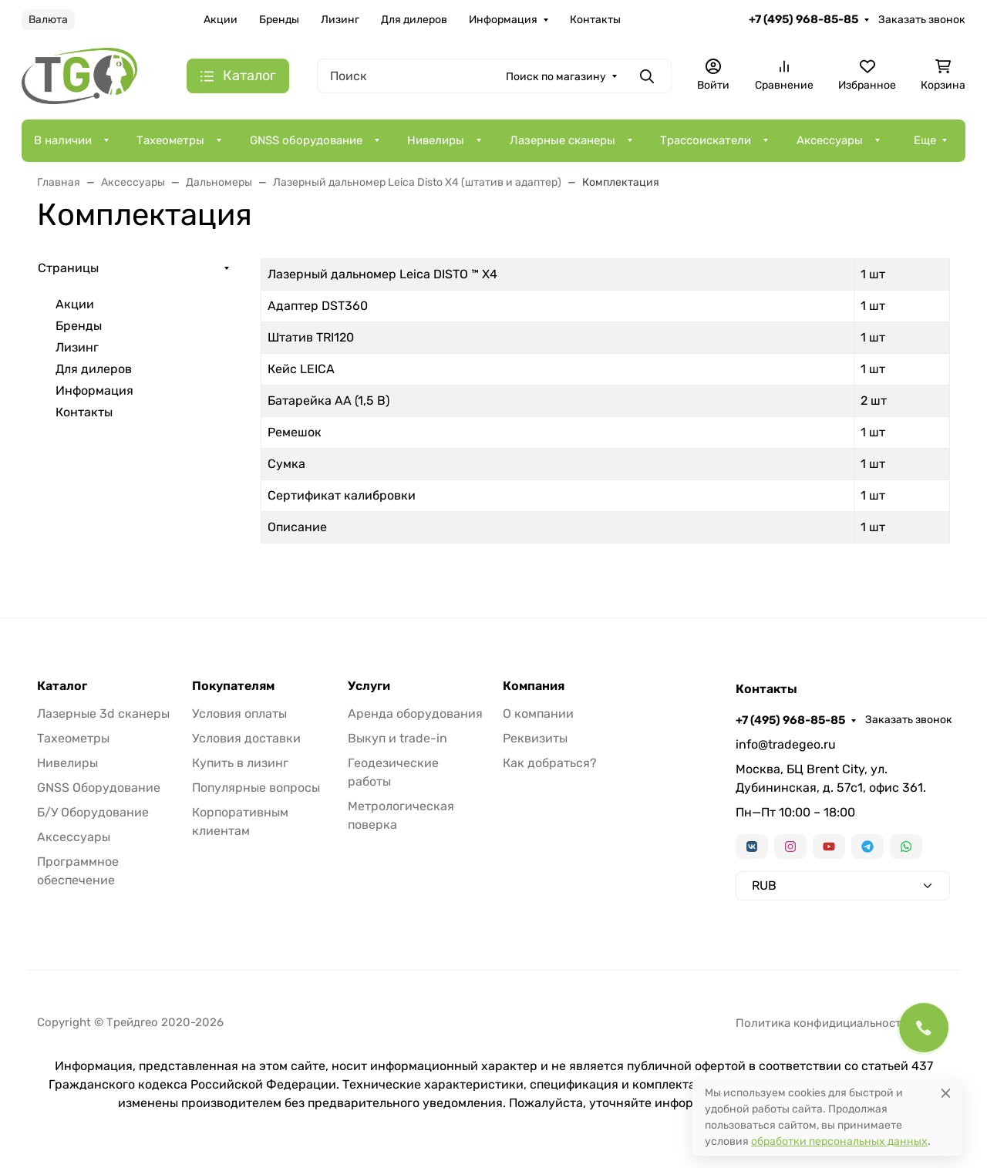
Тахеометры (170, 140)
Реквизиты (535, 738)
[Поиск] (494, 76)
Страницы (68, 268)
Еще (925, 140)
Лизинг (340, 19)
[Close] (946, 1093)
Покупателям (233, 686)
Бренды (279, 19)
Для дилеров (414, 19)
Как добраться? (550, 763)
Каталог (62, 686)
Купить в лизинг (240, 763)
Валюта (48, 19)
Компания (533, 686)
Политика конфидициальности (822, 1023)
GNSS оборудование (306, 140)
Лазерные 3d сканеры (103, 713)
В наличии (63, 140)
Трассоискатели (705, 140)
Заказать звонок (921, 19)
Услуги (369, 686)
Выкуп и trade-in (397, 738)
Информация (503, 19)
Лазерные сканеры (562, 140)
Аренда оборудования (415, 713)
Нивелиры (435, 140)
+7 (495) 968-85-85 (803, 19)
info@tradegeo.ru (786, 744)
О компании (538, 713)
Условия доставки (246, 738)
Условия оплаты (239, 713)
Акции (220, 19)
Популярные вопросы (256, 787)
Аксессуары (830, 140)
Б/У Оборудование (93, 812)
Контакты (595, 19)
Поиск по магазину (556, 76)
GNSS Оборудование (98, 787)
